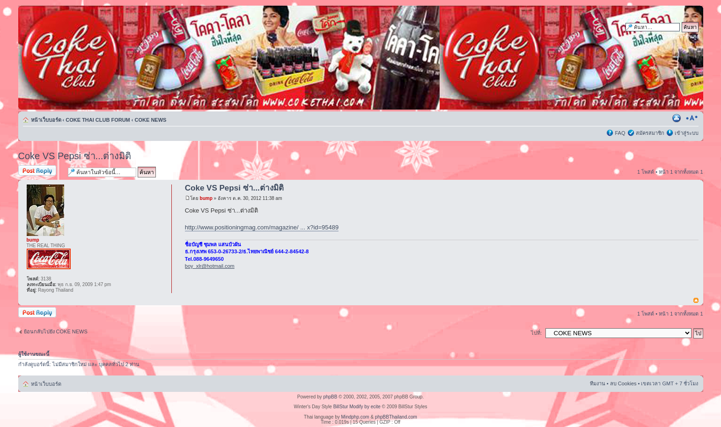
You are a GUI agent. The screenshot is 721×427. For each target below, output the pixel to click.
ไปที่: (536, 333)
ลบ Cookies (623, 383)
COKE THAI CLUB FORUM (98, 120)
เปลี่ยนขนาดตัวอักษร (692, 118)
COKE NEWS (151, 120)
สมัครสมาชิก (650, 133)
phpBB (330, 396)
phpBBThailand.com (396, 417)
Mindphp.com (355, 417)
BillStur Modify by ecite (357, 406)
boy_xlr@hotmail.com (210, 266)
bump (206, 198)
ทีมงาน (597, 383)
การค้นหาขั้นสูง (681, 36)
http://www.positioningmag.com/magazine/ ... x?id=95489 (261, 227)
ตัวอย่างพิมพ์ (677, 118)
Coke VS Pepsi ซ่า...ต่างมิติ (75, 156)
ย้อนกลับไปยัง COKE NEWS (56, 331)
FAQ (620, 133)
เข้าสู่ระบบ (687, 133)
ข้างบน (696, 301)
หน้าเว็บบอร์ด (46, 120)
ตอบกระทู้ (40, 171)
